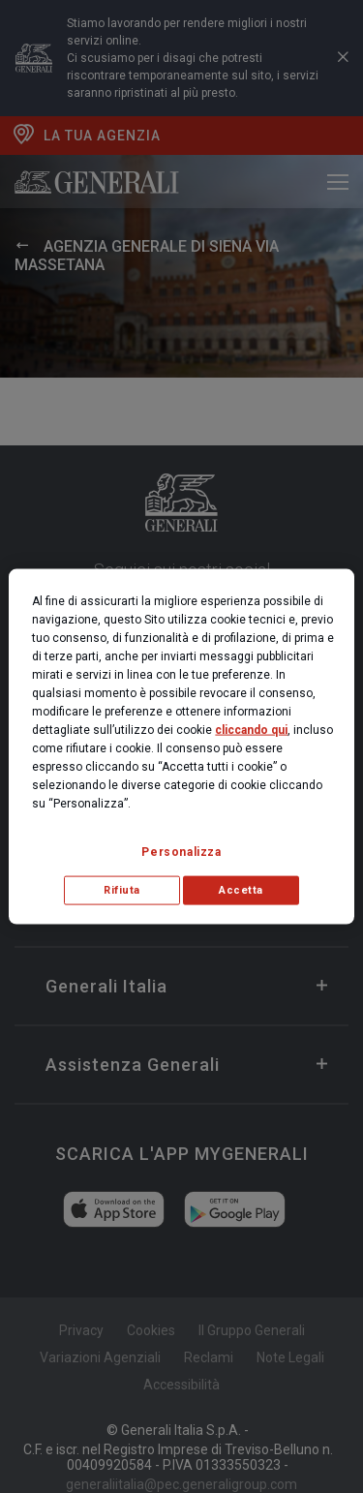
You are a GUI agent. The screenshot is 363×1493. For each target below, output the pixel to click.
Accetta (241, 890)
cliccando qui (251, 730)
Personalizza (181, 852)
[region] (181, 747)
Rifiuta (122, 890)
